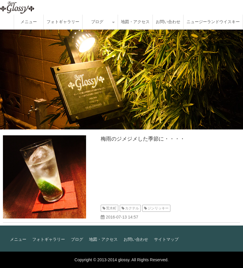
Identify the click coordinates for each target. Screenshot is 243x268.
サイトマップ (166, 239)
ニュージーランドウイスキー (213, 22)
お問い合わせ (168, 22)
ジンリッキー (158, 208)
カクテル (132, 208)
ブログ (97, 22)
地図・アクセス (135, 22)
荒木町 (111, 208)
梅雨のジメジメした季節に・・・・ (143, 139)
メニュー (28, 22)
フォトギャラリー (63, 22)
